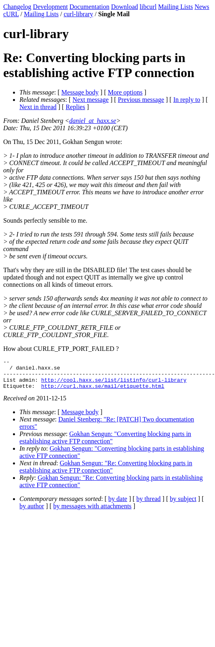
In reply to (186, 99)
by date (118, 504)
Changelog (17, 6)
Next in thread (38, 106)
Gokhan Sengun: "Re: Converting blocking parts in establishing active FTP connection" (105, 473)
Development (50, 6)
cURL (11, 14)
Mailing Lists (175, 6)
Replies (75, 106)
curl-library (78, 14)
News (201, 6)
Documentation (90, 6)
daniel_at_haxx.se (92, 120)
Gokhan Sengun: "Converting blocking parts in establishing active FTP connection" (105, 443)
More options (125, 92)
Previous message (141, 99)
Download (124, 6)
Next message (90, 99)
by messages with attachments (92, 512)
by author (31, 512)
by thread (148, 504)
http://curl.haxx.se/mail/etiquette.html (102, 392)
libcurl (148, 6)
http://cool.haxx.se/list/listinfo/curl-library (114, 384)
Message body (80, 92)
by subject (183, 504)
